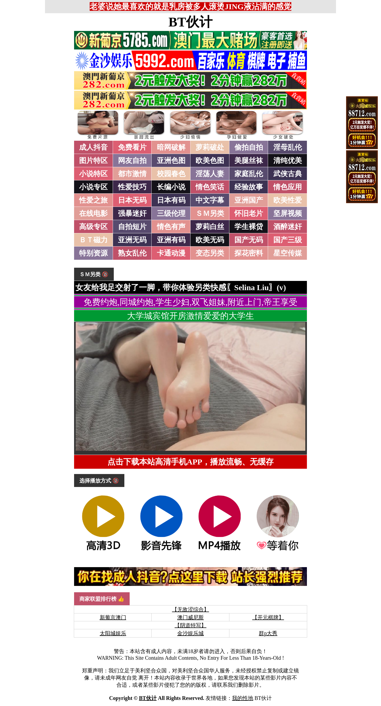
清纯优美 (287, 161)
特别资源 (93, 253)
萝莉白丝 (210, 227)
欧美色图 (210, 161)
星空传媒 (287, 253)
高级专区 (93, 227)
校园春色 (171, 174)
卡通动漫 (171, 253)
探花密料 (248, 253)
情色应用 (287, 187)
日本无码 (132, 200)
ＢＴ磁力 (93, 240)
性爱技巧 (132, 187)
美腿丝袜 (248, 161)
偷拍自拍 (248, 147)
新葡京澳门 (113, 617)
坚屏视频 (287, 213)
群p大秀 (268, 633)
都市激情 (132, 174)
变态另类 (210, 253)
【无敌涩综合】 (190, 609)
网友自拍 (132, 161)
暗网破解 (171, 147)
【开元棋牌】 (268, 617)
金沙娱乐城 (190, 633)
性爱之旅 (93, 200)
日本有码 (171, 200)
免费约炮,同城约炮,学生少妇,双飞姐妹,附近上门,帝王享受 (190, 302)
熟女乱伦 (132, 253)
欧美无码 (210, 240)
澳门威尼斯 (190, 617)
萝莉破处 (210, 147)
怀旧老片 (248, 213)
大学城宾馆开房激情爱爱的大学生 (190, 316)
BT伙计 (191, 22)
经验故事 (248, 187)
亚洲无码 (132, 240)
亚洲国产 (248, 200)
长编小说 (171, 187)
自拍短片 (132, 227)
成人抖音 (93, 147)
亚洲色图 (171, 161)
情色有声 (171, 227)
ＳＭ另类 (210, 213)
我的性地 (242, 698)
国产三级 (287, 240)
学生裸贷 (248, 227)
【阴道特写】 (190, 625)
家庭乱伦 (248, 174)
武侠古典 (287, 174)
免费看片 (132, 147)
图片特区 (93, 161)
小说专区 (93, 187)
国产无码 (248, 240)
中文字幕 (210, 200)
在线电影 (93, 213)
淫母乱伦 (287, 147)
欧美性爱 (287, 200)
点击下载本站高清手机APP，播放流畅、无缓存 (190, 461)
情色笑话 (210, 187)
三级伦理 (171, 213)
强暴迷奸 (132, 213)
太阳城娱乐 (113, 633)
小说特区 (93, 174)
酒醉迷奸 (287, 227)
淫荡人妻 (210, 174)
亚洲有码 (171, 240)
